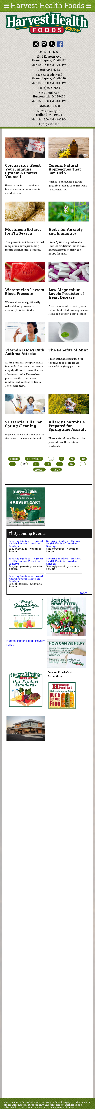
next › (39, 469)
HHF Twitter (52, 44)
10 (83, 459)
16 (71, 464)
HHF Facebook (60, 44)
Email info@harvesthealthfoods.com (44, 44)
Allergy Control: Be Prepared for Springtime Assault (67, 425)
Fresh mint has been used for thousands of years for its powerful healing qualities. (65, 362)
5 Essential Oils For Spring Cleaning (23, 423)
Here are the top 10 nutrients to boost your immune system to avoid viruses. (23, 189)
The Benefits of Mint (68, 349)
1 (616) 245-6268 (49, 69)
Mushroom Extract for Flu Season (23, 231)
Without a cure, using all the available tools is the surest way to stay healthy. (67, 185)
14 (47, 464)
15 (59, 464)
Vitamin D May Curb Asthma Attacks (24, 351)
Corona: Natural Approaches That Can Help (64, 169)
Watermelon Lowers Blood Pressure (24, 291)
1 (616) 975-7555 (49, 88)
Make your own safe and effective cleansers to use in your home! (24, 436)
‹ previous (34, 459)
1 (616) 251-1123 (49, 124)
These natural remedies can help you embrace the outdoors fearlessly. (67, 442)
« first (14, 459)
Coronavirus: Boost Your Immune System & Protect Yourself (23, 171)
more (83, 593)
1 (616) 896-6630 (49, 106)
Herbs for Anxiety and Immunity (65, 231)
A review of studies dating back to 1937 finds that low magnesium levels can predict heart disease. (68, 310)
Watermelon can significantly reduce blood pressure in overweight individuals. (22, 306)
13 (36, 464)
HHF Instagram (36, 44)
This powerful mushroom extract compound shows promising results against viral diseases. (24, 246)
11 (12, 464)
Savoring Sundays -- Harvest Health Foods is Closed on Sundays (26, 543)
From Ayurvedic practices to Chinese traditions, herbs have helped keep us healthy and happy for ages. (67, 248)
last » (56, 469)
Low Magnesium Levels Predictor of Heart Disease (66, 293)
